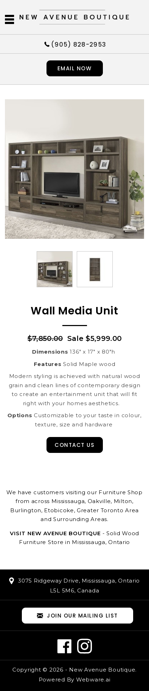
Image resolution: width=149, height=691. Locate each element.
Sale (75, 338)
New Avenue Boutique (102, 669)
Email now (74, 68)
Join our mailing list (77, 615)
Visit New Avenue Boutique (55, 533)
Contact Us (74, 445)
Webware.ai (93, 679)
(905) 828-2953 (78, 44)
